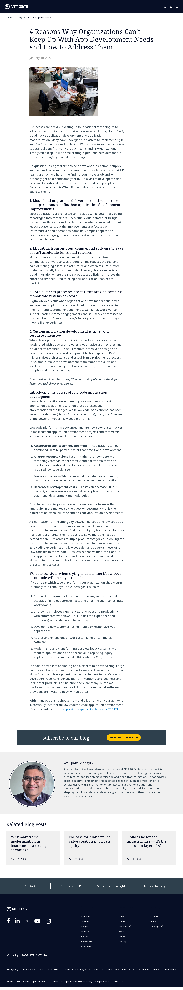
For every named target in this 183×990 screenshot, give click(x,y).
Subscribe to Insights (112, 886)
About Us (86, 933)
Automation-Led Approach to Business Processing (71, 984)
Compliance (154, 916)
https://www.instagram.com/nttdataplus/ (48, 921)
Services (85, 922)
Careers (85, 938)
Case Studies (88, 944)
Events (122, 922)
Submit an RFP (71, 886)
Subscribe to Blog (153, 886)
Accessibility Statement (48, 972)
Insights (85, 927)
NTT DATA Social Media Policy (122, 972)
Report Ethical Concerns (149, 972)
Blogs (122, 916)
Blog (20, 17)
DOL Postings (155, 927)
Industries (87, 916)
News (122, 933)
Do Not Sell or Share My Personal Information (83, 972)
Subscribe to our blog (122, 737)
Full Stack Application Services (35, 984)
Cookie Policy (28, 972)
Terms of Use (169, 972)
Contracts (153, 922)
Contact (30, 886)
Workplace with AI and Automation (109, 984)
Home (10, 17)
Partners (123, 938)
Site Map (124, 944)
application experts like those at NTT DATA (92, 709)
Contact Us (171, 6)
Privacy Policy (13, 972)
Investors (124, 927)
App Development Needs (39, 17)
